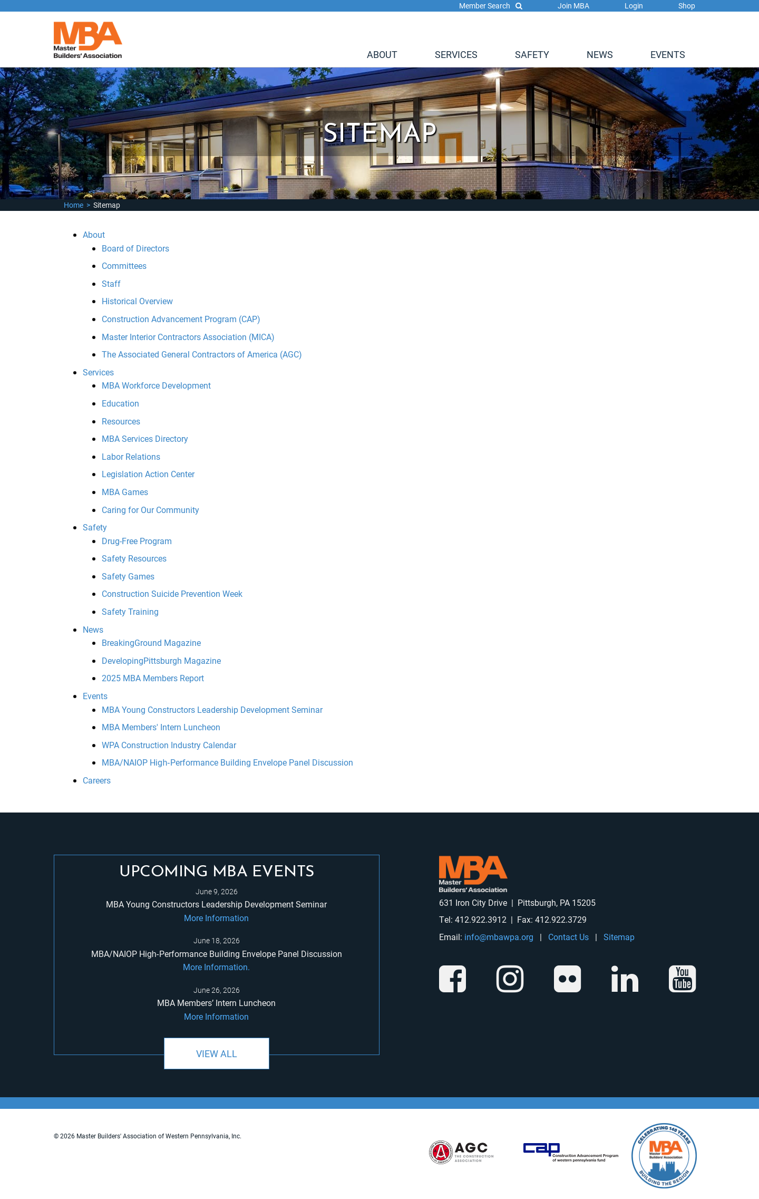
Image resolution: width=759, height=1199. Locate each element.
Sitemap (619, 936)
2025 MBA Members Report (153, 677)
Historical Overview (137, 300)
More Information (216, 917)
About (382, 54)
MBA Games (125, 491)
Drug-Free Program (137, 540)
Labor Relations (131, 456)
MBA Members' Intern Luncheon (161, 726)
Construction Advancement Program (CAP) (181, 318)
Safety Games (128, 576)
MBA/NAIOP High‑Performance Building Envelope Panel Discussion (227, 762)
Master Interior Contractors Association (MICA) (188, 336)
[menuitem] (382, 54)
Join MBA (573, 6)
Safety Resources (134, 558)
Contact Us (568, 936)
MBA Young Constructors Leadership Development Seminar (212, 709)
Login (634, 6)
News (600, 54)
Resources (121, 421)
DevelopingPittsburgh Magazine (161, 660)
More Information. (216, 966)
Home (73, 205)
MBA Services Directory (145, 438)
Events (667, 54)
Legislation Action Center (148, 473)
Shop (686, 6)
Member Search (490, 6)
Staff (111, 283)
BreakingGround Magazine (151, 642)
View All (216, 1053)
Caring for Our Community (150, 509)
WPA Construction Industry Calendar (169, 744)
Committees (124, 265)
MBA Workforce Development (156, 385)
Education (120, 403)
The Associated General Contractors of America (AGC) (202, 354)
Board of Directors (135, 248)
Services (456, 54)
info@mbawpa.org (498, 936)
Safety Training (130, 611)
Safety (532, 54)
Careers (97, 780)
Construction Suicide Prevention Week (172, 593)
